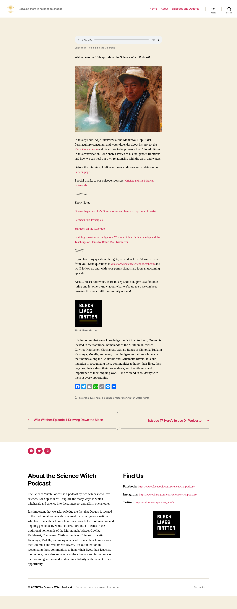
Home (153, 11)
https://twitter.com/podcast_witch (156, 516)
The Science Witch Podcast (56, 600)
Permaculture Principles (90, 229)
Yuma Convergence (87, 154)
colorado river (86, 407)
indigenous (108, 407)
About (164, 11)
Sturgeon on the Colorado (91, 238)
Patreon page (83, 181)
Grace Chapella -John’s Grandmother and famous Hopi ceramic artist (118, 220)
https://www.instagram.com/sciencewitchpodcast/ (170, 508)
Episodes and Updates (185, 11)
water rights (143, 407)
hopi (98, 407)
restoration (121, 407)
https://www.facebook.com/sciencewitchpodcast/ (169, 500)
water (132, 407)
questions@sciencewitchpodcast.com (135, 273)
